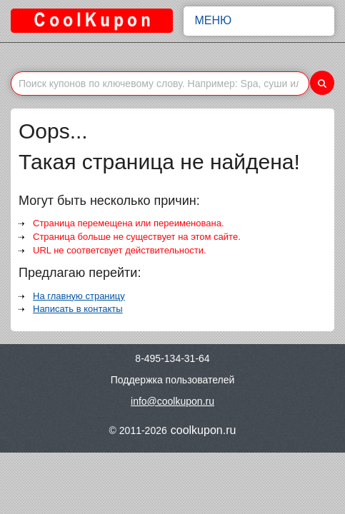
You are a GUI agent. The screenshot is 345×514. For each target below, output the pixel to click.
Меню (259, 20)
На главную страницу (79, 296)
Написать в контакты (78, 308)
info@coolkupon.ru (172, 401)
